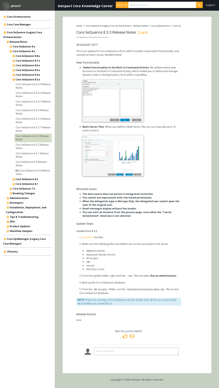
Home (79, 25)
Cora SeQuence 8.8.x (28, 56)
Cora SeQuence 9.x (24, 46)
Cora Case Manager (19, 24)
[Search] (199, 5)
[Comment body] (136, 351)
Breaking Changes (24, 193)
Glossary (12, 251)
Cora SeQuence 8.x (24, 51)
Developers (16, 202)
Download (88, 237)
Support (210, 5)
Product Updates (20, 226)
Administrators (19, 198)
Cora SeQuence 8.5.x (28, 70)
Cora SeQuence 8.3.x (28, 79)
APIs (12, 221)
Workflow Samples (21, 231)
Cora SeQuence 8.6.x (28, 65)
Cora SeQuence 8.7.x (28, 60)
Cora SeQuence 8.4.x (28, 74)
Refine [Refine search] (122, 4)
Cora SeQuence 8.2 (27, 179)
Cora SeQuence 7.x (24, 188)
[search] (162, 5)
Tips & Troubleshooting (24, 217)
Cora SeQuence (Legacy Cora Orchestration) (108, 25)
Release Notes (18, 41)
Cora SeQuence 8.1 (27, 184)
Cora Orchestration (19, 16)
